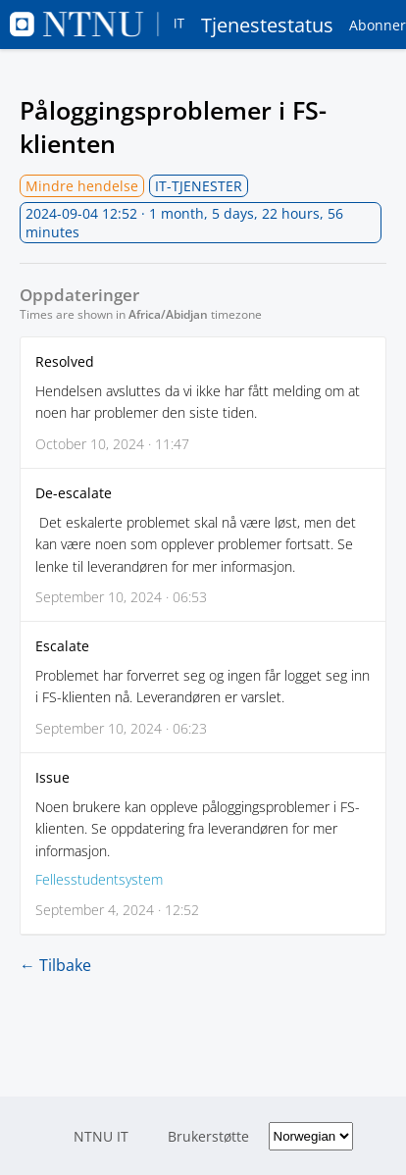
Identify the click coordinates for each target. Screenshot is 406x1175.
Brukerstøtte (208, 1136)
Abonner (377, 25)
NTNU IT (101, 1136)
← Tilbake (55, 965)
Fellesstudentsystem (99, 879)
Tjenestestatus (171, 24)
